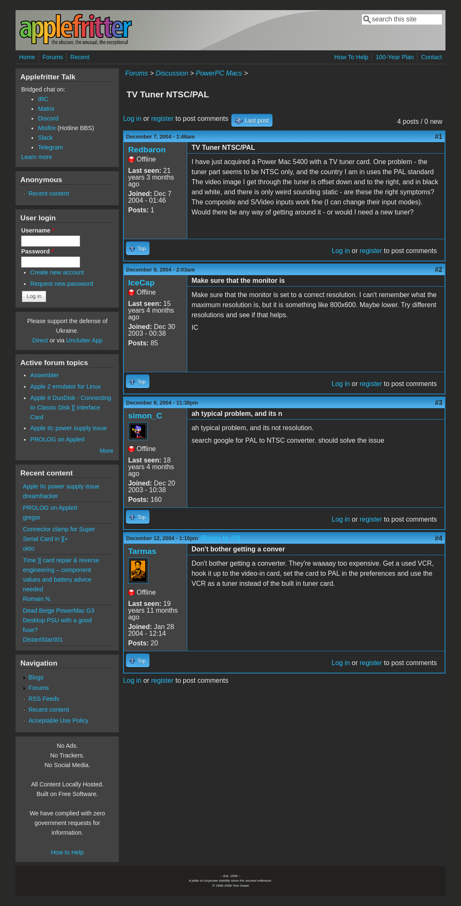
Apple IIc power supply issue (68, 428)
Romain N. (37, 598)
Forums (52, 57)
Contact (431, 57)
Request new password (61, 283)
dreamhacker (40, 496)
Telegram (50, 147)
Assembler (44, 375)
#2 (439, 269)
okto (28, 548)
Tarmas (142, 551)
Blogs (36, 677)
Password (37, 251)
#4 (439, 538)
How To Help (351, 57)
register (162, 118)
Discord (48, 118)
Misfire (46, 128)
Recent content (49, 193)
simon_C (145, 415)
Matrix (46, 108)
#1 (439, 136)
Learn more (36, 157)
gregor (31, 517)
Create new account (57, 272)
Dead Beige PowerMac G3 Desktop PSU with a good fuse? (58, 620)
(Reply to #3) (220, 538)
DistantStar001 (43, 639)
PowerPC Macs (219, 73)
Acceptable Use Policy (59, 720)
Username (37, 230)
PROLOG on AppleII (57, 439)
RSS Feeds (44, 698)
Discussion (172, 73)
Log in (132, 118)
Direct (40, 340)
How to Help (67, 852)
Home (27, 57)
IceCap (141, 282)
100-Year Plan (395, 57)
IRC (43, 99)
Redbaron (147, 149)
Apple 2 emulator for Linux (65, 386)
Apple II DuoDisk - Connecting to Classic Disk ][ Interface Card (70, 407)
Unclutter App (84, 340)
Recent (80, 57)
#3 (439, 402)
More (106, 450)
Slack (45, 137)
